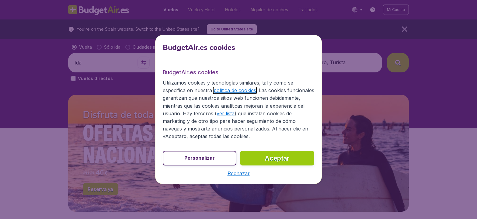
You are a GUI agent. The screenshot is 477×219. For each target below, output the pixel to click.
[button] (239, 173)
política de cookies (235, 90)
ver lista (226, 113)
